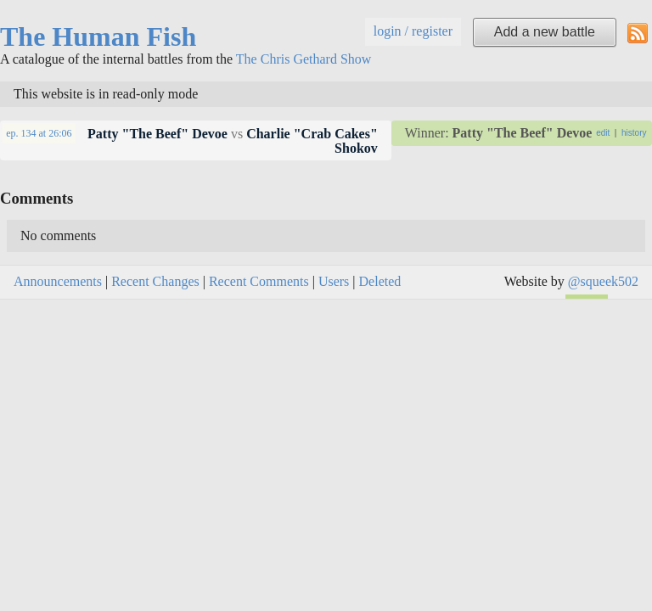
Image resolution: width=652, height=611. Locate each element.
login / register (413, 31)
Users (333, 281)
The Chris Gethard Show (304, 59)
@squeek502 (603, 281)
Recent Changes (155, 281)
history (633, 132)
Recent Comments (259, 281)
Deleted (380, 281)
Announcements (58, 281)
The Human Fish (98, 36)
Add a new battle (544, 32)
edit (603, 132)
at (38, 133)
